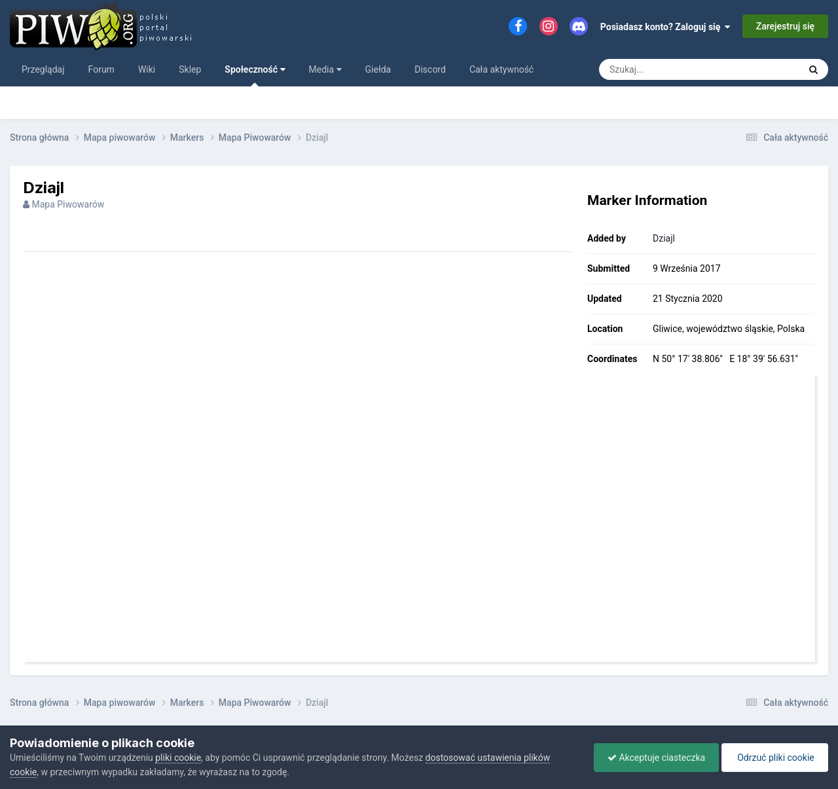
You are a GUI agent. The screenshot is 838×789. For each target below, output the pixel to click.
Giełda (378, 69)
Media (325, 69)
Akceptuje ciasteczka (656, 757)
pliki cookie (178, 757)
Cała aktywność (501, 69)
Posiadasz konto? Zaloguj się (665, 27)
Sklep (190, 69)
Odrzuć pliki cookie (774, 757)
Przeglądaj (43, 69)
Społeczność (255, 75)
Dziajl (664, 238)
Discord (430, 69)
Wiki (146, 69)
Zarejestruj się (785, 26)
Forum (101, 69)
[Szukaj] (686, 69)
